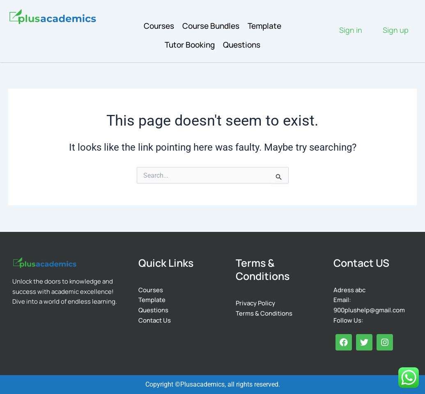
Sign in (350, 30)
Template (264, 26)
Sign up (396, 30)
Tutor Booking (190, 44)
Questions (241, 44)
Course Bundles (210, 26)
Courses (159, 26)
